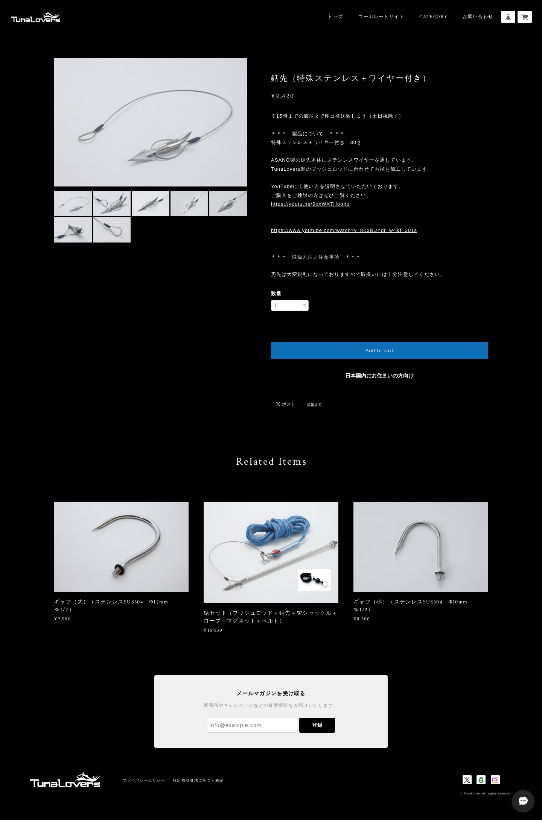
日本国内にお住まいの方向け (379, 376)
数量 (276, 293)
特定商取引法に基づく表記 (198, 780)
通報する (314, 405)
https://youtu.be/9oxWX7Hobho (310, 204)
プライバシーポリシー (144, 780)
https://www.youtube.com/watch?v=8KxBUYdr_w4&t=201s (344, 230)
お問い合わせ (478, 17)
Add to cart (379, 350)
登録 (317, 725)
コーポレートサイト (381, 17)
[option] (150, 122)
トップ (335, 17)
